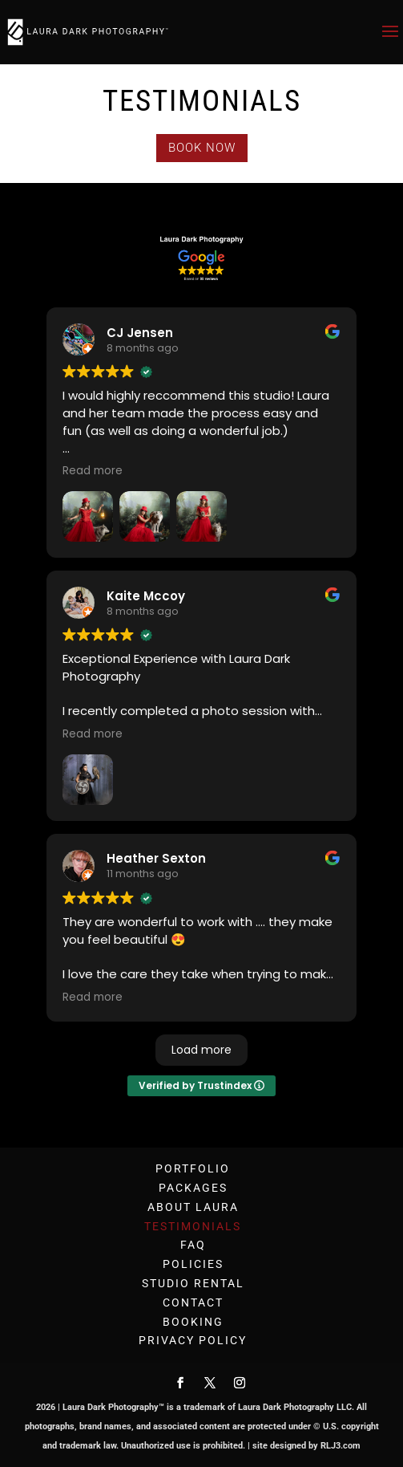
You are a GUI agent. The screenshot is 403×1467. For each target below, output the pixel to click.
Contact (193, 1302)
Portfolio (192, 1168)
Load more (201, 1050)
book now (202, 147)
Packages (193, 1187)
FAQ (193, 1244)
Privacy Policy (193, 1340)
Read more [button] (92, 471)
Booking (193, 1321)
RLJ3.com (340, 1446)
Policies (193, 1264)
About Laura (193, 1207)
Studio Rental (193, 1283)
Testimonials (192, 1226)
